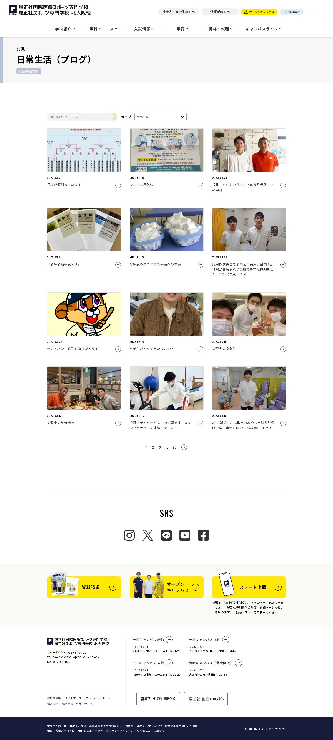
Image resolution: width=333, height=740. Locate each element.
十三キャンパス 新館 (153, 639)
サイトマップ (73, 698)
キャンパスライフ (263, 29)
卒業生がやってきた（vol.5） (152, 348)
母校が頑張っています (64, 184)
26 (175, 447)
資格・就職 (221, 29)
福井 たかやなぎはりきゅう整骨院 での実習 (243, 187)
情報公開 (52, 703)
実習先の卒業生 (224, 348)
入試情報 (144, 29)
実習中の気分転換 (61, 422)
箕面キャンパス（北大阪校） (215, 662)
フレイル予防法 (142, 184)
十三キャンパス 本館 (209, 639)
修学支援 (67, 703)
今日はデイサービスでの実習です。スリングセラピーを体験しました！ (160, 425)
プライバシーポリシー (99, 698)
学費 (182, 29)
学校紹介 (65, 29)
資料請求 (292, 12)
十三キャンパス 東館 (153, 662)
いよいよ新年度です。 (64, 264)
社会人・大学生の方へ (178, 11)
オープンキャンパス (259, 12)
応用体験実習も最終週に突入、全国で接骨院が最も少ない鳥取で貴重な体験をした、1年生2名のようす (243, 269)
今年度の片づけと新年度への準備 (155, 264)
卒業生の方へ (84, 703)
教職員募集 (54, 698)
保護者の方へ (220, 11)
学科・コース (103, 29)
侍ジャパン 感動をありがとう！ (72, 348)
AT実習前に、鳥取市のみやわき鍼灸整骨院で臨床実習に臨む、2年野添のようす (243, 425)
